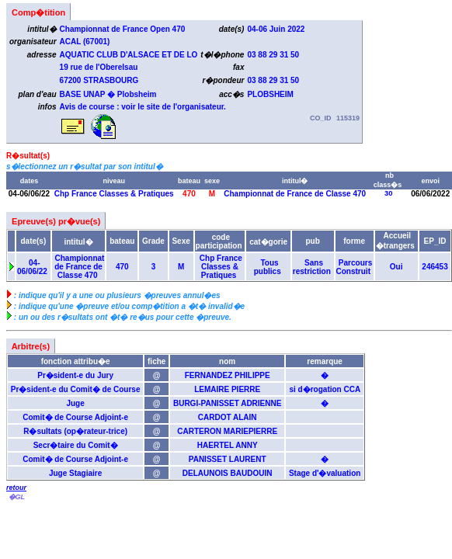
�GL (16, 497)
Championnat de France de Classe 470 (295, 193)
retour (16, 487)
